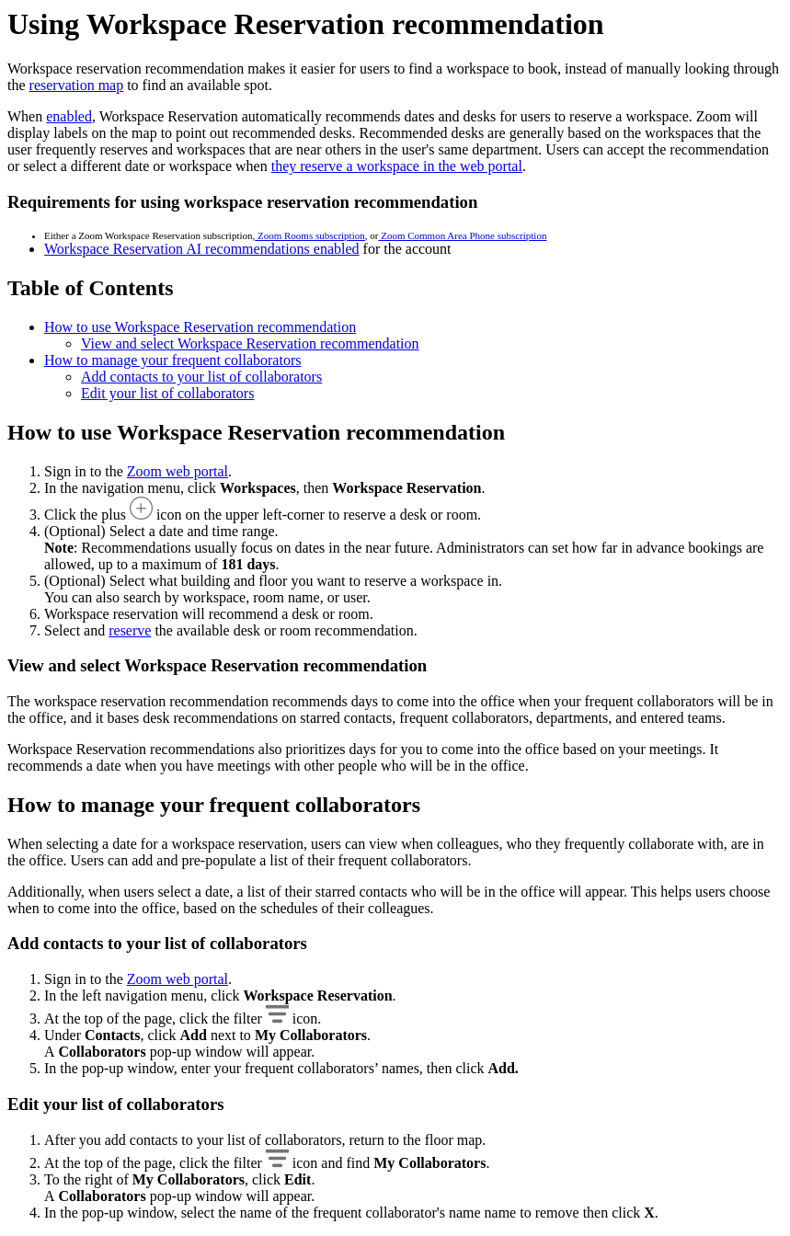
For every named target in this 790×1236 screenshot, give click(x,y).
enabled (69, 116)
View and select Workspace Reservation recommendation (250, 343)
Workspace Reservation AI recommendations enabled (202, 249)
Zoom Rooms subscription (309, 235)
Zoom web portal (177, 471)
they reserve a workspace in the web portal (396, 166)
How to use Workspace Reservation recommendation (200, 327)
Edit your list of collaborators (167, 393)
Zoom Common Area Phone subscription (462, 235)
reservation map (76, 85)
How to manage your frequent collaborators (172, 360)
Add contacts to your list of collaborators (201, 376)
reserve (130, 630)
